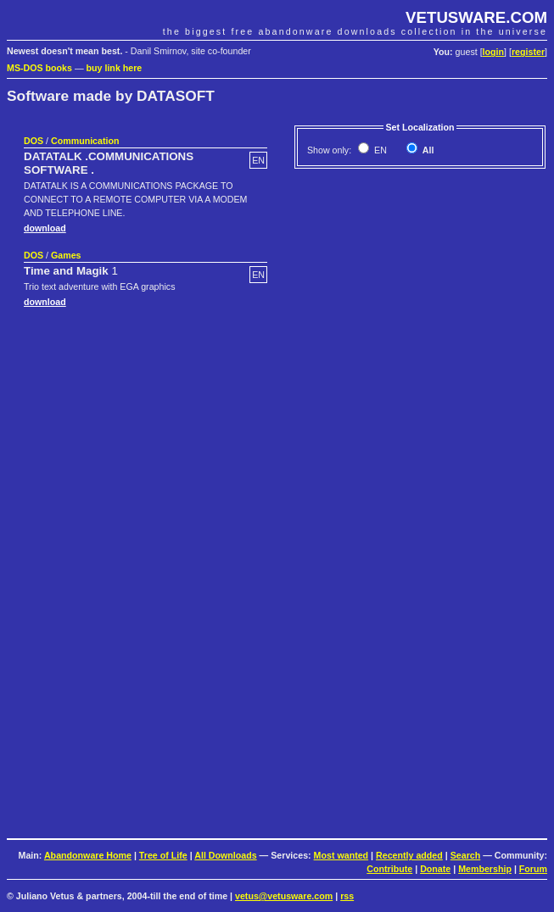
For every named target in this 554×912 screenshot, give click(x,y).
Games (66, 255)
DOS (33, 141)
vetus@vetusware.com (284, 896)
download (45, 228)
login (493, 52)
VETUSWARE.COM (476, 17)
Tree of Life (163, 855)
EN (379, 150)
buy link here (115, 68)
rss (347, 896)
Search (465, 855)
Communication (85, 141)
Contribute (389, 869)
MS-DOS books (39, 68)
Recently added (409, 855)
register (528, 52)
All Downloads (225, 855)
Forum (533, 869)
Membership (485, 869)
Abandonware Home (88, 855)
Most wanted (341, 855)
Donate (435, 869)
